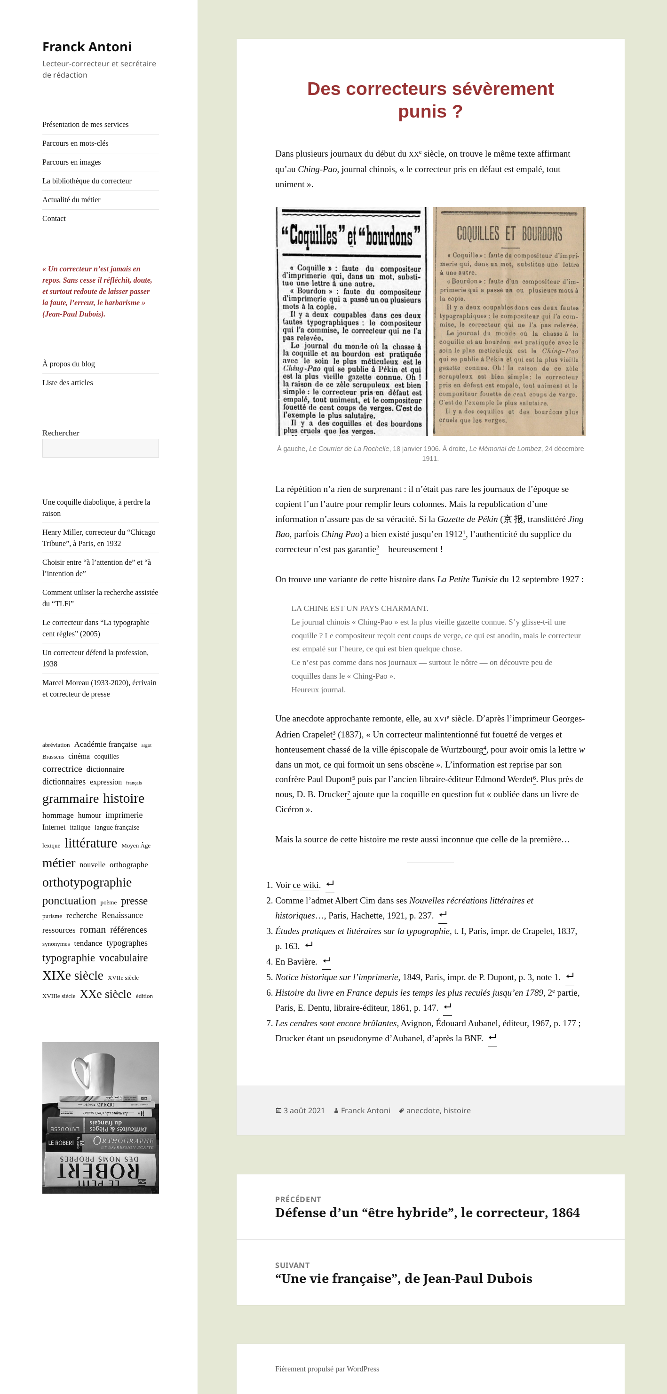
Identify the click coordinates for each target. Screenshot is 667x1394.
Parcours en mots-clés (75, 143)
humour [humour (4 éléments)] (89, 815)
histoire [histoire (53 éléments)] (123, 798)
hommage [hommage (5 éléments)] (58, 815)
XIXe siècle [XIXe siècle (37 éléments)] (72, 975)
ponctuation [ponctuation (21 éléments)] (69, 900)
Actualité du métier (71, 200)
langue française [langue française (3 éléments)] (117, 827)
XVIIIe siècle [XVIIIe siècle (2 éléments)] (58, 995)
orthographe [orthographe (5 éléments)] (129, 864)
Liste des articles (67, 383)
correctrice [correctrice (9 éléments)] (62, 768)
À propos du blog (68, 364)
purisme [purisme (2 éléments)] (52, 915)
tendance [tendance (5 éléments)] (88, 943)
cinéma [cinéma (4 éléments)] (79, 756)
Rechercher (60, 433)
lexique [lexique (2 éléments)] (51, 845)
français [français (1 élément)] (134, 782)
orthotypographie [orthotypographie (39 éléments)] (87, 882)
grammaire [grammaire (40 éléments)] (70, 798)
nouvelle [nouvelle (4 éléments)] (92, 865)
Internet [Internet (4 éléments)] (53, 827)
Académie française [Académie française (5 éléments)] (105, 744)
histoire (457, 1110)
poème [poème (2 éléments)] (109, 902)
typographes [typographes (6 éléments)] (127, 943)
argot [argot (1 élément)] (146, 745)
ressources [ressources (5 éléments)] (58, 930)
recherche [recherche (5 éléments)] (81, 915)
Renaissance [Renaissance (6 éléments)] (122, 915)
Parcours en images (71, 162)
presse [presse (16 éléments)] (134, 901)
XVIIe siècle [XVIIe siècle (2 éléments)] (123, 977)
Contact (54, 218)
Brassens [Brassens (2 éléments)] (53, 756)
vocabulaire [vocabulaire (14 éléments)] (123, 958)
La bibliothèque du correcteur (87, 181)
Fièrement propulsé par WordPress (327, 1369)
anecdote (423, 1110)
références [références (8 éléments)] (128, 930)
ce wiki (305, 885)
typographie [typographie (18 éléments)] (68, 957)
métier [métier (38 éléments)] (58, 862)
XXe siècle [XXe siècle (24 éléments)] (105, 994)
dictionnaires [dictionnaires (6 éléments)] (64, 781)
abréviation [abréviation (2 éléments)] (56, 744)
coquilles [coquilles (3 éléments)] (106, 756)
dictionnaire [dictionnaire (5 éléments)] (106, 769)
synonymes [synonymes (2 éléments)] (56, 943)
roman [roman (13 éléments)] (93, 929)
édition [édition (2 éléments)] (144, 995)
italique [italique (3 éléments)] (80, 827)
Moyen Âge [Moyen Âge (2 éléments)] (136, 845)
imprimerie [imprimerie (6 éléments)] (124, 815)
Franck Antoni (87, 46)
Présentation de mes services (85, 124)
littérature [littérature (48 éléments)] (90, 842)
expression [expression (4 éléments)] (106, 782)
